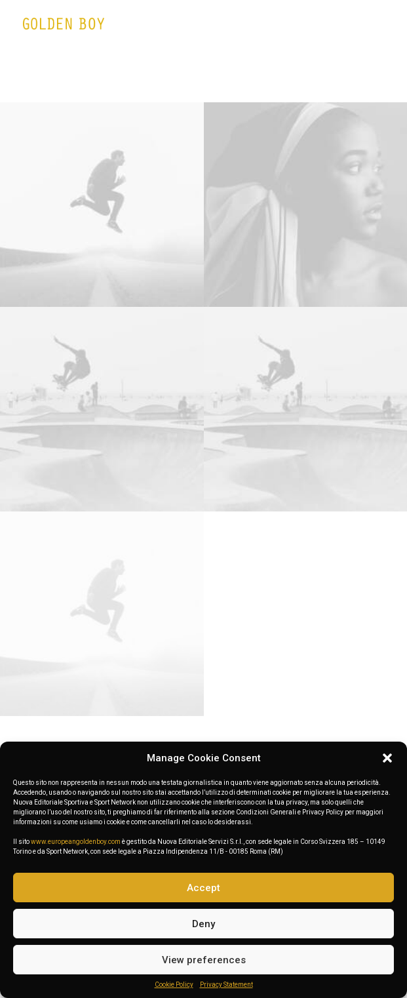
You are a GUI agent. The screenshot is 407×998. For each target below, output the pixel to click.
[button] (387, 758)
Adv (198, 77)
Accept (203, 888)
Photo (287, 77)
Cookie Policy (174, 984)
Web (167, 77)
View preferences (204, 960)
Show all (125, 77)
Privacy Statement (226, 984)
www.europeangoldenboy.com (76, 841)
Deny (203, 924)
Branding (240, 77)
